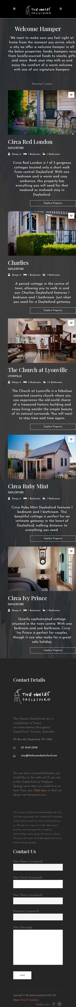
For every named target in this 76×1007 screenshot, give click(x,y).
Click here (40, 790)
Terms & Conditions (29, 1000)
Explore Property (53, 203)
